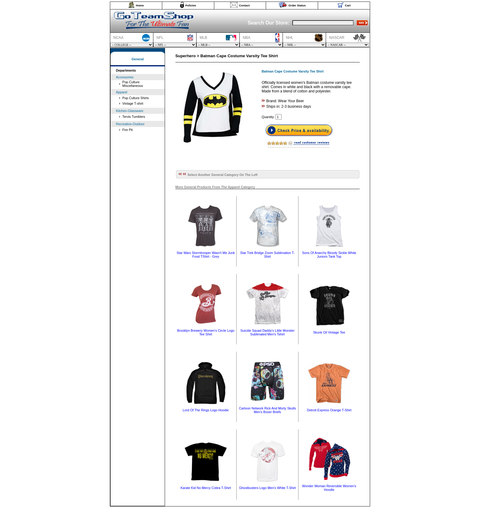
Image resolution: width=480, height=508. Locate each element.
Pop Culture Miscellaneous (132, 84)
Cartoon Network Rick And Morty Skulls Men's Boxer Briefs (267, 410)
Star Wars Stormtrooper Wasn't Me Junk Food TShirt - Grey (206, 254)
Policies (190, 5)
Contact (244, 5)
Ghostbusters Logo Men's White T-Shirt (267, 488)
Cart (348, 5)
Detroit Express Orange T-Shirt (329, 410)
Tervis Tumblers (133, 116)
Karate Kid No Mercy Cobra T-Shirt (206, 488)
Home (140, 5)
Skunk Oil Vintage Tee (329, 332)
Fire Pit (127, 130)
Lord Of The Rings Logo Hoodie (206, 410)
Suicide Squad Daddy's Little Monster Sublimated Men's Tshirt (267, 332)
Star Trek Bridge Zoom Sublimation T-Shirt (267, 254)
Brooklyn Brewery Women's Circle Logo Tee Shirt (205, 332)
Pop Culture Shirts (135, 98)
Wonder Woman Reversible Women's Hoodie (329, 487)
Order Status (297, 5)
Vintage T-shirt (132, 103)
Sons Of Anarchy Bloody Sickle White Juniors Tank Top (329, 254)
